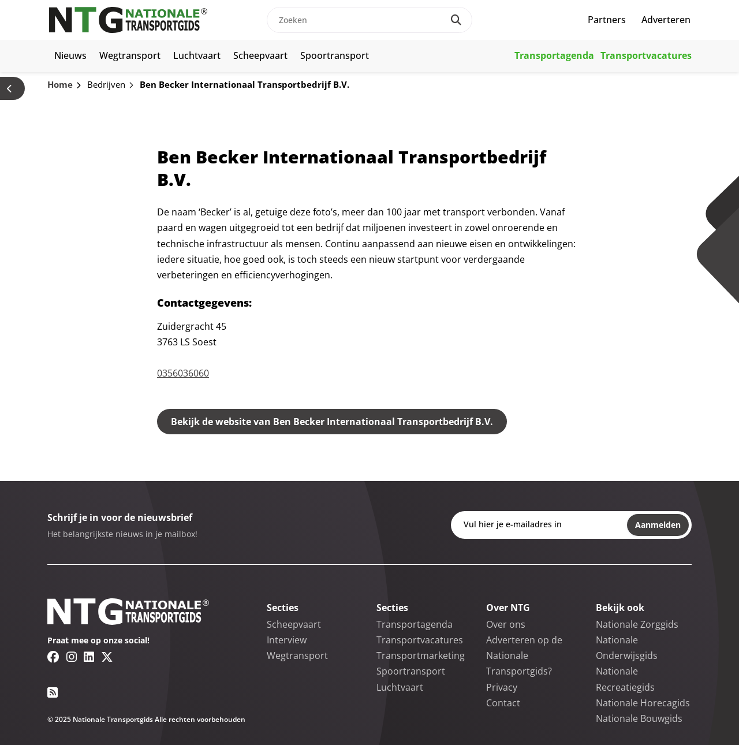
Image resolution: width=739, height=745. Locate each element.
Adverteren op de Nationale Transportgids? (524, 655)
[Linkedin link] (89, 657)
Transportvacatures (646, 55)
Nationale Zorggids (637, 624)
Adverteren (666, 19)
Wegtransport (130, 55)
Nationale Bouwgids (639, 718)
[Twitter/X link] (107, 657)
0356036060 (183, 373)
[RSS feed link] (52, 692)
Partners (607, 19)
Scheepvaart (260, 55)
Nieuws (70, 55)
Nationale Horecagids (643, 702)
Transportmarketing (420, 655)
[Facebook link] (53, 657)
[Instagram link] (71, 657)
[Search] (456, 20)
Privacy (501, 687)
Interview (287, 640)
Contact (503, 702)
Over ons (505, 624)
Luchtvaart (197, 55)
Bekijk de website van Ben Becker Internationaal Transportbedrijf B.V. (332, 421)
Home (60, 84)
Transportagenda (554, 55)
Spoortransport (334, 55)
